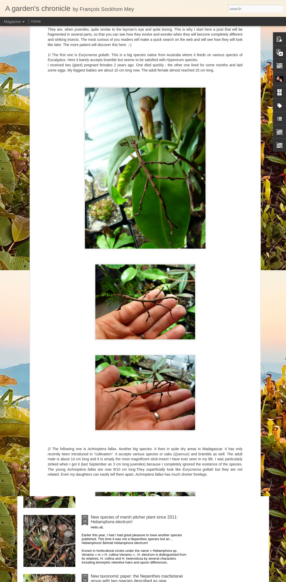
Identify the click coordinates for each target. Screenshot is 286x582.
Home (36, 21)
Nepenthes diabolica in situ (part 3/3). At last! (132, 340)
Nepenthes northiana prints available (124, 399)
